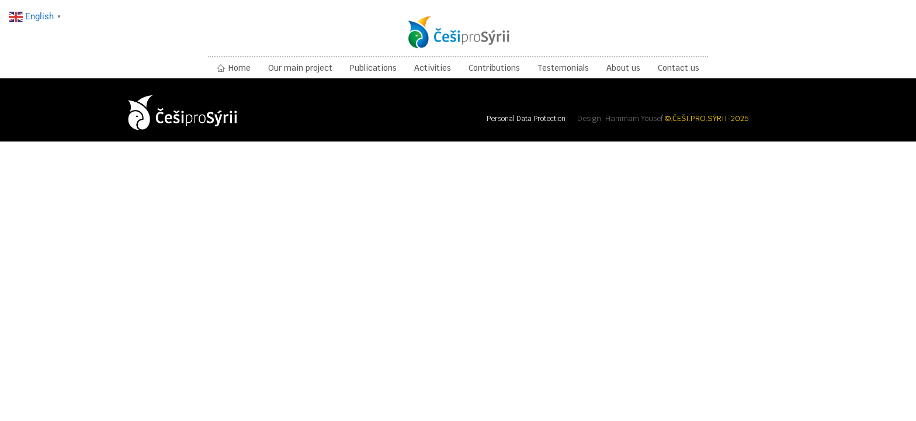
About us (623, 68)
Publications (373, 68)
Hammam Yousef (634, 118)
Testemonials (563, 68)
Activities (432, 68)
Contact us (678, 68)
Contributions (494, 68)
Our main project (300, 68)
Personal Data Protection (526, 118)
